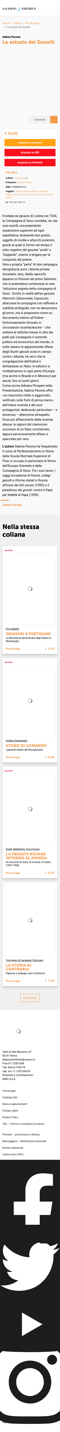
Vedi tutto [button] (30, 998)
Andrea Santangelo (16, 740)
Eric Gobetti (12, 628)
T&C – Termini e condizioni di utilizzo (23, 1123)
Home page (9, 1090)
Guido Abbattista (15, 849)
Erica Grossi (33, 849)
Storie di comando (26, 745)
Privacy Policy (10, 1117)
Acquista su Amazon (30, 142)
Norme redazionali (12, 1147)
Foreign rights (10, 1110)
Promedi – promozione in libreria (21, 1134)
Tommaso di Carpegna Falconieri (24, 960)
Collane (17, 23)
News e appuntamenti (14, 1104)
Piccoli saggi (32, 23)
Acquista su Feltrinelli (30, 162)
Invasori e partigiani (28, 634)
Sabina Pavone (11, 36)
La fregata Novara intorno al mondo (26, 856)
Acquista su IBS (30, 152)
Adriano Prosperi (24, 182)
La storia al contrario (19, 967)
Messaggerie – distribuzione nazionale (24, 1141)
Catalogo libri (9, 1097)
